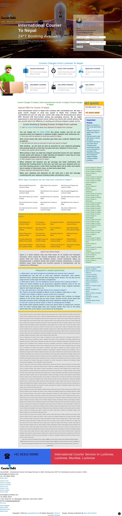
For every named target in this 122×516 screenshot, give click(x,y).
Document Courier (5, 509)
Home (3, 21)
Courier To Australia (5, 484)
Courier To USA (4, 481)
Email (91, 34)
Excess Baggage (4, 505)
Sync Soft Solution (90, 513)
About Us (10, 21)
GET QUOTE (91, 103)
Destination (19, 21)
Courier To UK (4, 486)
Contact (48, 21)
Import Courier (4, 507)
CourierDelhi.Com (33, 513)
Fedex (41, 21)
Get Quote (80, 46)
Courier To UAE (4, 488)
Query (91, 39)
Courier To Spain (4, 490)
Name (78, 34)
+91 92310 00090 (31, 127)
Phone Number (80, 39)
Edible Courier (4, 511)
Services (29, 21)
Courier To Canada (5, 482)
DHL (35, 21)
